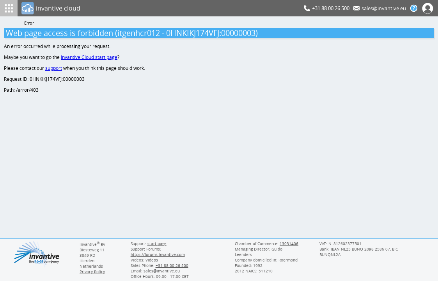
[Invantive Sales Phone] (170, 265)
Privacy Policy (92, 271)
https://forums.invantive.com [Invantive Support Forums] (157, 254)
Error (29, 23)
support (53, 69)
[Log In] (161, 8)
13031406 (289, 243)
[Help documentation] (414, 8)
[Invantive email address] (160, 271)
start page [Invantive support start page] (156, 243)
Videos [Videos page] (151, 260)
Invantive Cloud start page (90, 58)
